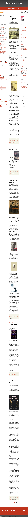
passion (10, 173)
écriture (10, 140)
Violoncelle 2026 (2, 22)
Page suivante (18, 502)
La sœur (14, 27)
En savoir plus (3, 516)
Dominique (22, 60)
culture (2, 80)
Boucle (1, 40)
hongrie (17, 140)
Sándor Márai (16, 184)
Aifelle (22, 70)
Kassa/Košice (10, 48)
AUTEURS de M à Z (2, 67)
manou (22, 43)
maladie (9, 300)
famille (15, 140)
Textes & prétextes (14, 3)
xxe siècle (16, 142)
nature (1, 93)
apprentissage (10, 139)
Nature (23, 103)
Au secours (13, 149)
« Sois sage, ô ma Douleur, (12, 302)
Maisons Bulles (2, 36)
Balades (23, 96)
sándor (13, 173)
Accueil (9, 8)
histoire (5, 92)
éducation (12, 140)
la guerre (16, 385)
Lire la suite (25, 13)
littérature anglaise (3, 82)
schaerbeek (2, 90)
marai (12, 374)
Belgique (23, 97)
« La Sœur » (10, 309)
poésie (1, 79)
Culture (18, 138)
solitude (16, 374)
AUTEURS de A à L (2, 66)
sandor (12, 142)
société (13, 142)
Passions (13, 171)
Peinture (23, 106)
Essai (1, 83)
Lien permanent (11, 138)
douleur (12, 316)
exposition (5, 79)
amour (17, 171)
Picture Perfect (2, 48)
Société (23, 107)
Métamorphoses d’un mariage (15, 26)
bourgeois (10, 123)
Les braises (10, 26)
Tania (22, 38)
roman (1, 86)
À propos (18, 8)
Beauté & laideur (2, 52)
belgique (2, 89)
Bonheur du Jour (23, 81)
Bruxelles (23, 99)
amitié (17, 497)
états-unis (4, 83)
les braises (14, 373)
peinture (5, 93)
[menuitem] (9, 8)
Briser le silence (2, 44)
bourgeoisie (14, 139)
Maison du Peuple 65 (3, 27)
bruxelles (2, 92)
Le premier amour (11, 27)
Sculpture (5, 89)
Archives (13, 8)
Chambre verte (2, 31)
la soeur (14, 316)
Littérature (10, 171)
